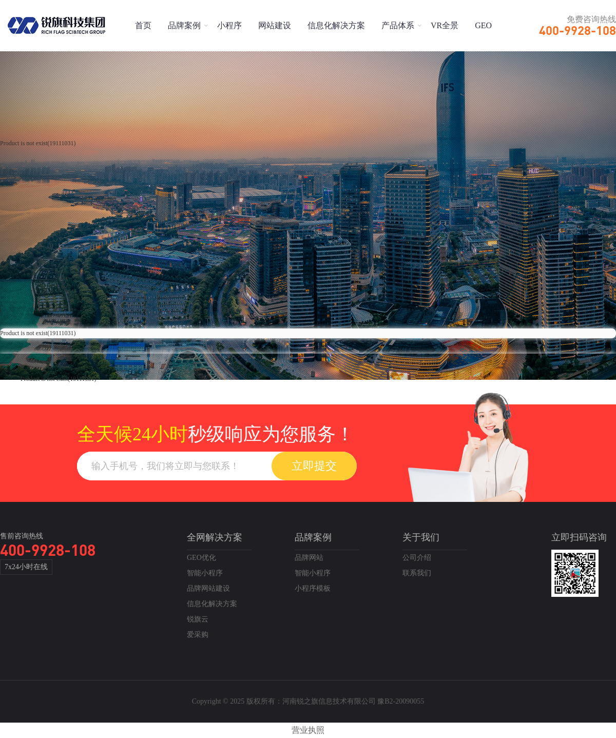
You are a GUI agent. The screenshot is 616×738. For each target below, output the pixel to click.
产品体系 (397, 25)
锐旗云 (197, 619)
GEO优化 (201, 557)
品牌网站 (309, 557)
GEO (483, 25)
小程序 (229, 25)
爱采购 (197, 634)
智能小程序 (205, 573)
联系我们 (416, 573)
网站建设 (274, 25)
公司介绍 (416, 557)
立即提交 (314, 465)
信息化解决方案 (336, 25)
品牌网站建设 (208, 588)
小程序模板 (313, 588)
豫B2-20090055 (400, 701)
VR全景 (444, 25)
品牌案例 (184, 25)
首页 (143, 25)
